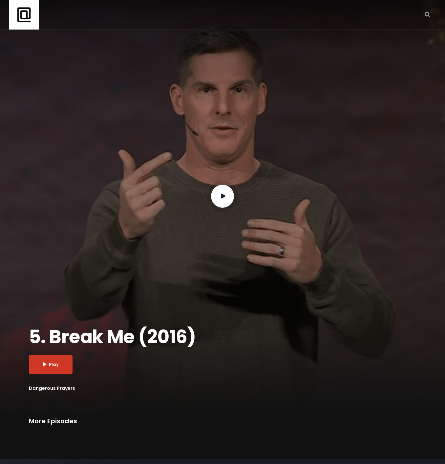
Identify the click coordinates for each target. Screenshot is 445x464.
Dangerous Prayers (52, 388)
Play (51, 364)
